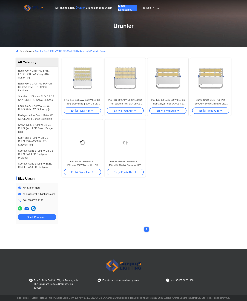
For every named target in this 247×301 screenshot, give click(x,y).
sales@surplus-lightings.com (39, 194)
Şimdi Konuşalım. (125, 8)
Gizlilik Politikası (39, 298)
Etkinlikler (92, 7)
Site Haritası (23, 298)
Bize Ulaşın (105, 7)
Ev (57, 7)
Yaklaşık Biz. (67, 7)
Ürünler (80, 7)
